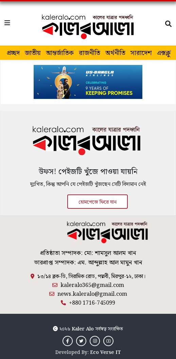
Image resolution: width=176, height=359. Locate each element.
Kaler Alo (83, 329)
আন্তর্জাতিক (60, 53)
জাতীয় (33, 53)
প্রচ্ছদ (13, 53)
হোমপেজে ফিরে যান (97, 202)
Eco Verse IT (105, 352)
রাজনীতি (89, 53)
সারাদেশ (141, 53)
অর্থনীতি (115, 53)
